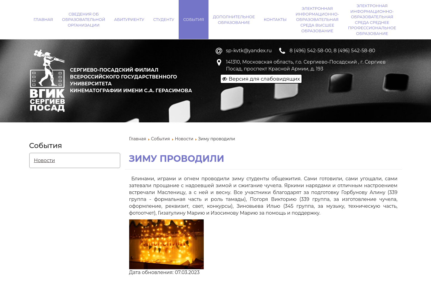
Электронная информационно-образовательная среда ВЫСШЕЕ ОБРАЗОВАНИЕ (317, 19)
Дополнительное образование (234, 19)
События (193, 19)
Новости (44, 160)
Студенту (163, 19)
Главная (43, 19)
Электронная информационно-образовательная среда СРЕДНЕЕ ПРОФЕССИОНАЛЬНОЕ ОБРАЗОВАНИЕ (372, 19)
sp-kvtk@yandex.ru (249, 50)
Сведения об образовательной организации (83, 19)
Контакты (275, 19)
